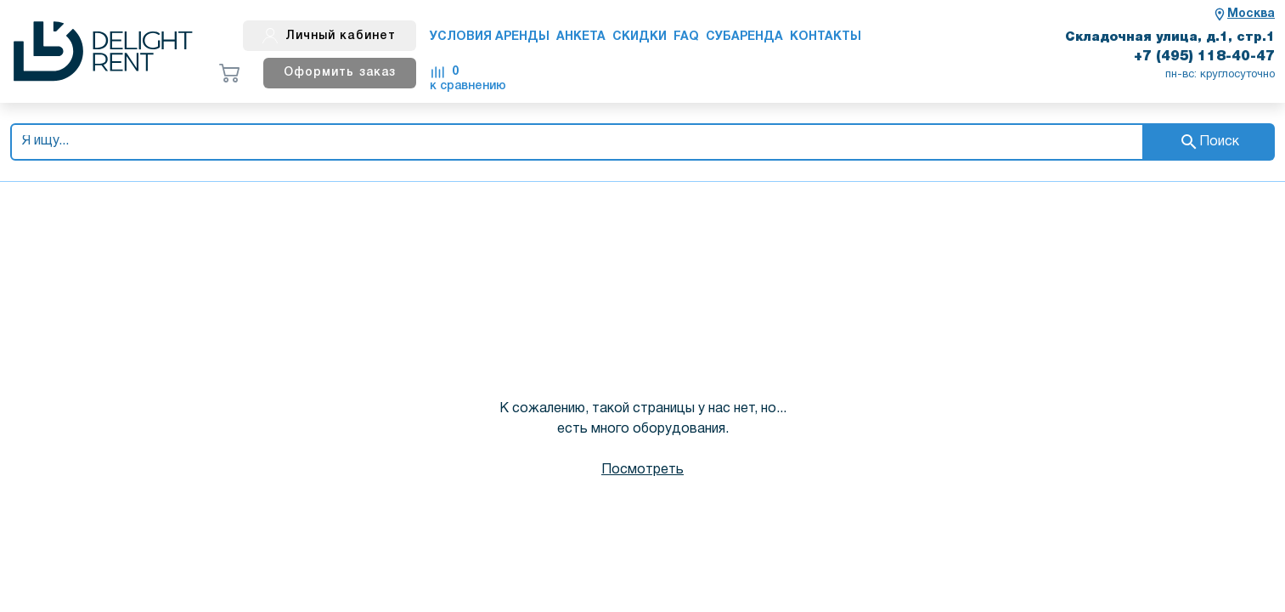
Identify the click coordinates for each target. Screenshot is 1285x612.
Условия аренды (490, 36)
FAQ (686, 36)
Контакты (825, 36)
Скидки (639, 36)
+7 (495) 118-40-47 (1204, 57)
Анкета (581, 36)
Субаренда (744, 36)
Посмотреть (642, 470)
